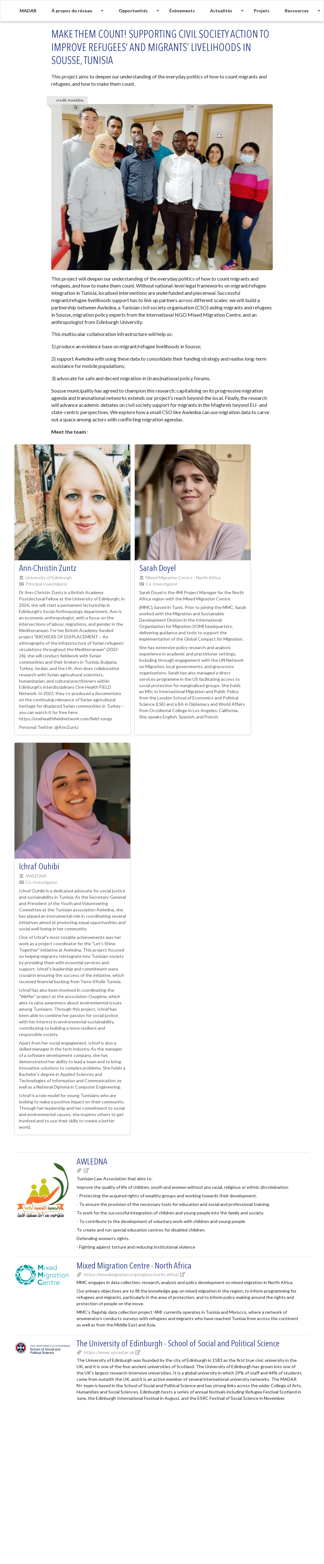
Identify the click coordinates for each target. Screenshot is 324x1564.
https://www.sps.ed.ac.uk (109, 1352)
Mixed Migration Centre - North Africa (183, 577)
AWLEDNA (36, 875)
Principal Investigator (46, 583)
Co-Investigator (162, 583)
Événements (182, 10)
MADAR (28, 10)
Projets (262, 10)
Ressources (297, 10)
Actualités (221, 10)
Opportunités (133, 10)
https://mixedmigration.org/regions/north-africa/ (131, 1274)
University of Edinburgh (48, 577)
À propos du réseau (72, 10)
